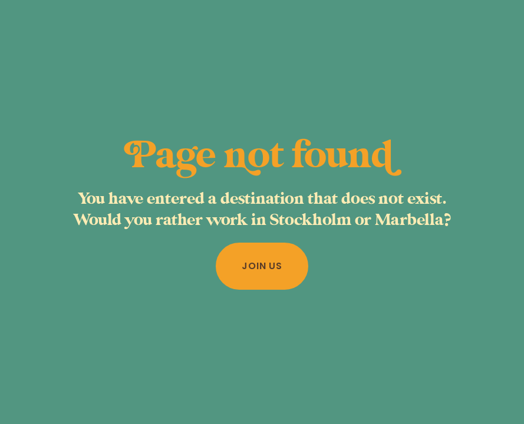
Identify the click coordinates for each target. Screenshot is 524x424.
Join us (262, 266)
